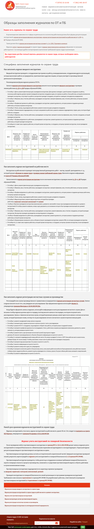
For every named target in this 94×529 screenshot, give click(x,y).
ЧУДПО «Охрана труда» (22, 4)
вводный (8, 472)
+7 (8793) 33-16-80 (62, 2)
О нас (49, 10)
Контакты (45, 13)
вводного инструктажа (66, 86)
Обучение (80, 7)
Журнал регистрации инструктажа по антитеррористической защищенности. (27, 505)
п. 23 (17, 88)
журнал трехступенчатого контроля (54, 47)
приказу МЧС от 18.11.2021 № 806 (57, 445)
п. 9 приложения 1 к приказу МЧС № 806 (39, 480)
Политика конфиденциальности (17, 523)
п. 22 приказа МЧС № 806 (74, 456)
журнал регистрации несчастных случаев (32, 43)
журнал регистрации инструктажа (29, 179)
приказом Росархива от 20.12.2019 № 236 (36, 434)
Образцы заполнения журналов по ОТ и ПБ (65, 10)
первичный (17, 201)
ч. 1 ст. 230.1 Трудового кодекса (57, 43)
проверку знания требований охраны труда (48, 173)
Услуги (44, 10)
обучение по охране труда (23, 173)
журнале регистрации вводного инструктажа (26, 86)
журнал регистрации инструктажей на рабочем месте (60, 37)
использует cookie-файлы (22, 527)
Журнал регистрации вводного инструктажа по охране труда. (22, 489)
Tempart (84, 522)
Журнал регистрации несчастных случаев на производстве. (21, 502)
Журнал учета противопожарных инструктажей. (18, 496)
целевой (41, 201)
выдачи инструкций (24, 47)
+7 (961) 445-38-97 (80, 2)
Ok (83, 527)
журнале (32, 456)
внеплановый (32, 201)
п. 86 (79, 37)
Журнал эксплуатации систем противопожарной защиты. (21, 499)
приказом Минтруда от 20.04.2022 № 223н (27, 306)
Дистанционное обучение (57, 13)
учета (14, 47)
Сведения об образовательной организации (62, 7)
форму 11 (75, 303)
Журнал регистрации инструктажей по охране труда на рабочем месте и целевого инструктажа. (32, 492)
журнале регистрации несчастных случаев (70, 301)
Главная (44, 7)
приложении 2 (27, 478)
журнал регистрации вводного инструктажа (28, 37)
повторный (24, 201)
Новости (82, 10)
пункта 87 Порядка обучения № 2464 (17, 176)
